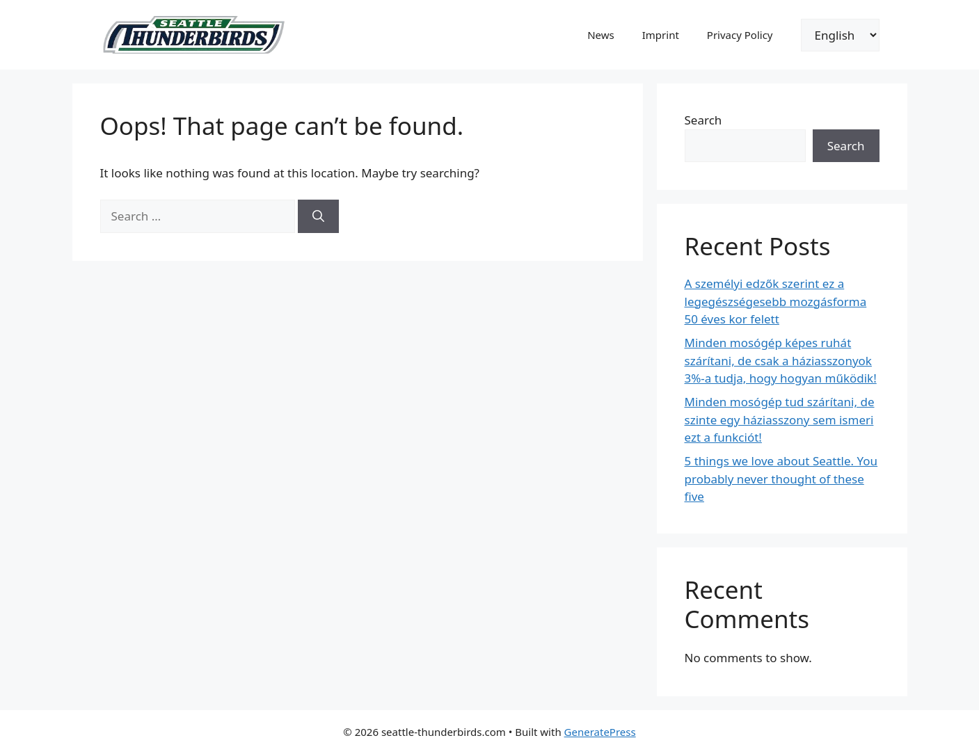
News (600, 35)
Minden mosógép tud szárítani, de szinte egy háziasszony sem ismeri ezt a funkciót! (780, 419)
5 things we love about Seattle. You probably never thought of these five (781, 478)
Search (703, 120)
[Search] (318, 216)
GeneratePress (600, 732)
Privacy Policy (740, 35)
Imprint (660, 35)
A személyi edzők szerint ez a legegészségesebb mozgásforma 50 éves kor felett (776, 301)
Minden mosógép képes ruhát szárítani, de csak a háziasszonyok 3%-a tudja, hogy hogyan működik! (781, 360)
